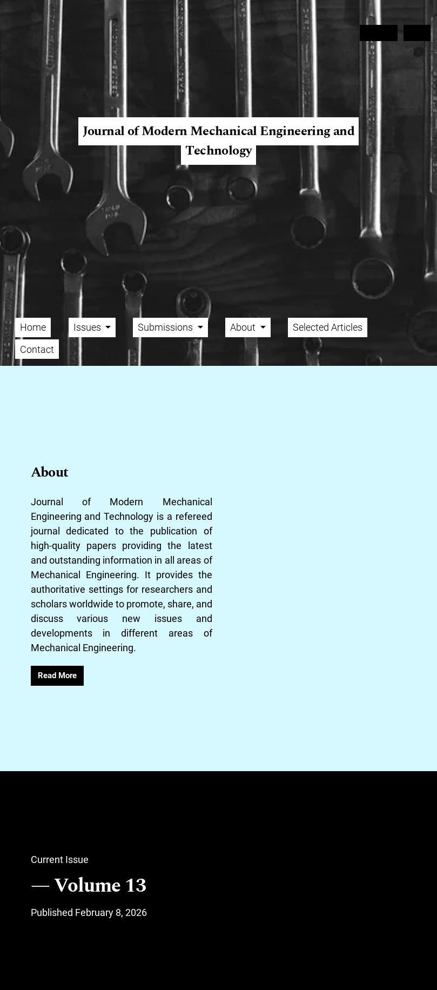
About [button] (244, 327)
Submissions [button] (166, 327)
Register (378, 33)
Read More (57, 675)
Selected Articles (327, 327)
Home (33, 327)
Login (417, 33)
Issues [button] (88, 327)
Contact (37, 349)
